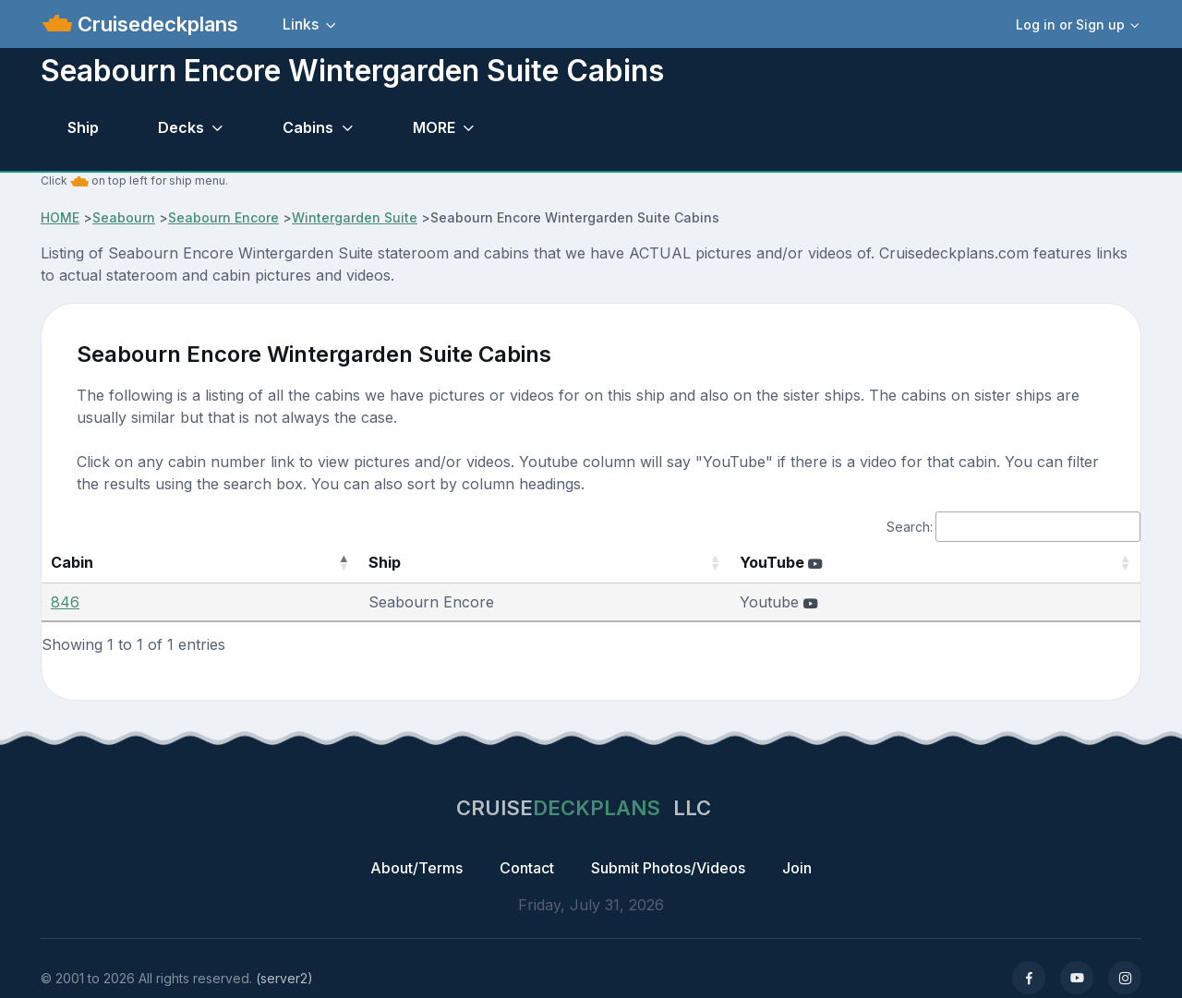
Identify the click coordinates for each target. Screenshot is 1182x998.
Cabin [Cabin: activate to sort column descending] (72, 562)
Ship (83, 127)
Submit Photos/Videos (668, 868)
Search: (1013, 526)
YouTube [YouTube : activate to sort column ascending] (810, 562)
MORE (434, 127)
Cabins (308, 127)
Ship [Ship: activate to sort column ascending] (315, 562)
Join (797, 868)
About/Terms (416, 868)
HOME (60, 217)
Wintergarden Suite (354, 217)
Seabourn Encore (223, 217)
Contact (527, 868)
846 (65, 602)
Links (301, 24)
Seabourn (123, 217)
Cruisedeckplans (155, 24)
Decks (181, 127)
